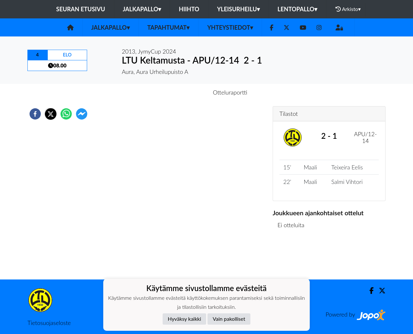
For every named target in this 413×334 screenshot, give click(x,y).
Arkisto (348, 9)
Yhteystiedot (230, 27)
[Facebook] (271, 27)
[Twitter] (286, 27)
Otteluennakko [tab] (184, 92)
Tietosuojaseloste (49, 322)
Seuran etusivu (80, 9)
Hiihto (189, 9)
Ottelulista (293, 258)
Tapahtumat (168, 27)
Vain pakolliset (229, 319)
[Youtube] (303, 27)
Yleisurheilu (238, 9)
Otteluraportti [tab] (230, 92)
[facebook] (35, 114)
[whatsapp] (66, 114)
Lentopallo (297, 9)
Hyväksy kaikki (184, 319)
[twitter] (50, 114)
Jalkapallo (142, 9)
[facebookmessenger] (81, 114)
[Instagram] (319, 27)
